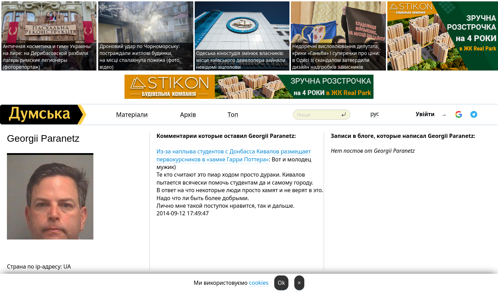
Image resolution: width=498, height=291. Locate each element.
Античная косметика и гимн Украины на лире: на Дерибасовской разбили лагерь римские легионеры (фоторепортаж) (47, 56)
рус (374, 114)
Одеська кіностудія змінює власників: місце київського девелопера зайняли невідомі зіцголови (240, 60)
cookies (258, 283)
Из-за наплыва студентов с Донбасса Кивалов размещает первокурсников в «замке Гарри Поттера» (234, 155)
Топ (233, 114)
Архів (188, 114)
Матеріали (132, 114)
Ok (281, 283)
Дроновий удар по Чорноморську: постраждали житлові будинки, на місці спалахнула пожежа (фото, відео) (140, 56)
